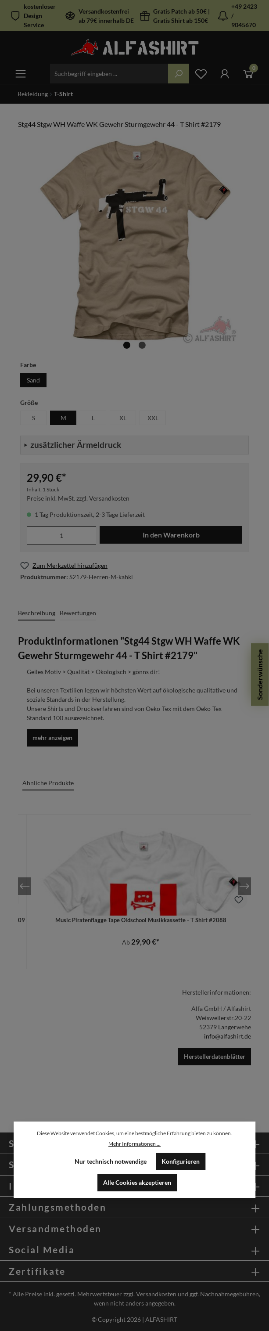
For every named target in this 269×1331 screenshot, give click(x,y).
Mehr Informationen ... (134, 1143)
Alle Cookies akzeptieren (137, 1182)
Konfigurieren (180, 1161)
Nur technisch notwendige (111, 1161)
